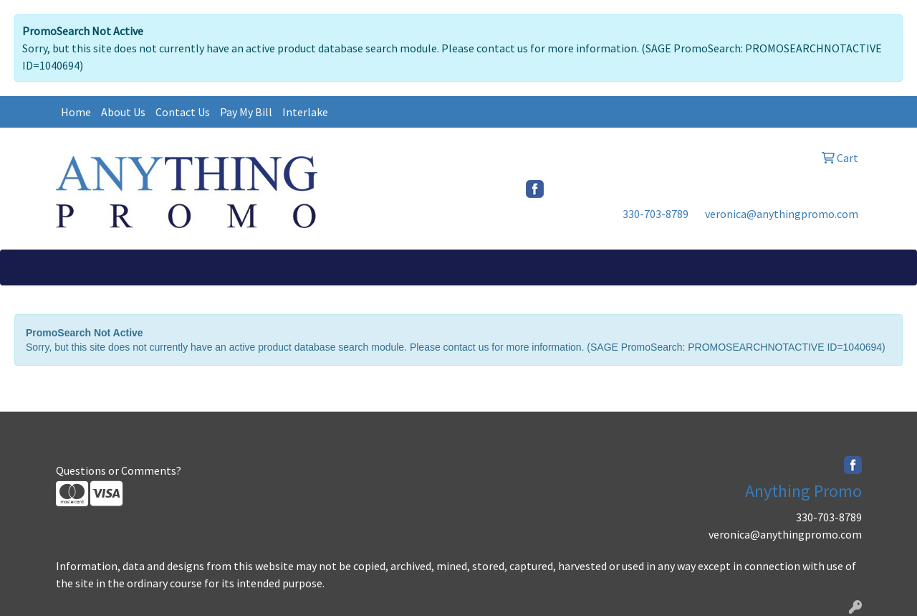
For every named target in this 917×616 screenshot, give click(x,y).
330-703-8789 (655, 214)
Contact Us (182, 112)
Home (76, 112)
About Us (123, 112)
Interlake (305, 112)
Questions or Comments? (118, 470)
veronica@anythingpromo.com (781, 214)
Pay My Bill (246, 112)
